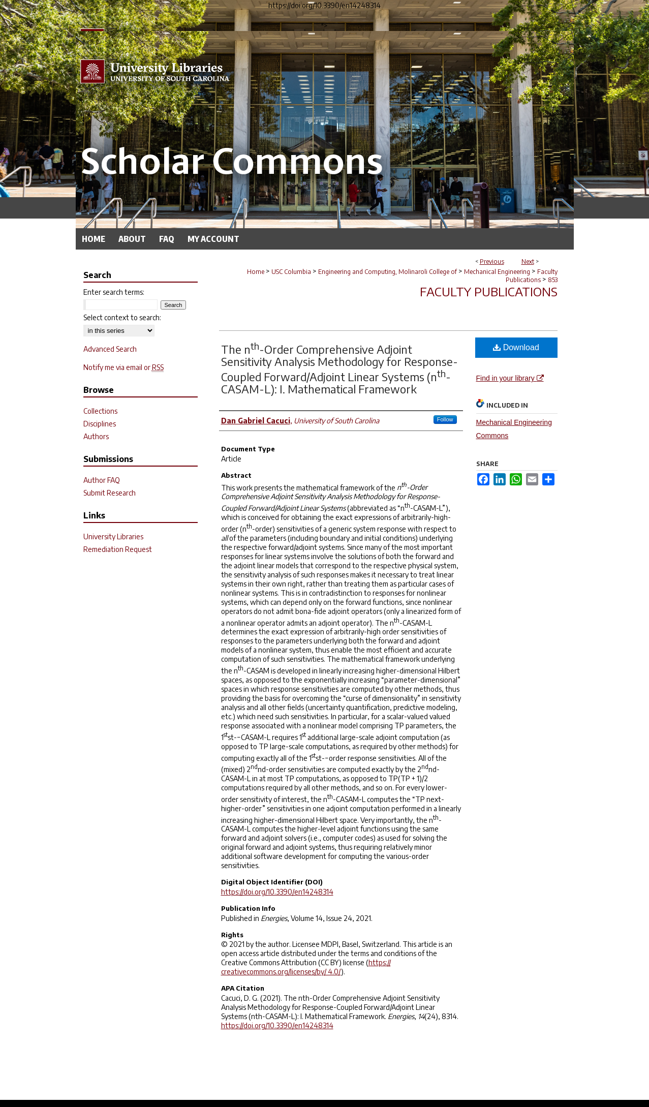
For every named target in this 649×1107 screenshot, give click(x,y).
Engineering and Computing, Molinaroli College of (387, 271)
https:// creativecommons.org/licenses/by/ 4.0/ (306, 967)
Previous (492, 261)
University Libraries (113, 536)
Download (516, 347)
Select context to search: (122, 317)
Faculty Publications (532, 276)
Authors (96, 436)
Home (255, 271)
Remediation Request (117, 549)
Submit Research (109, 492)
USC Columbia (291, 271)
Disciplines (99, 423)
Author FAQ (101, 480)
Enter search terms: (113, 292)
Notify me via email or (123, 367)
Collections (100, 411)
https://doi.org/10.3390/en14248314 (277, 891)
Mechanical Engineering (497, 271)
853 (553, 280)
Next (527, 261)
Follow (445, 419)
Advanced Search (110, 349)
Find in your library (510, 378)
